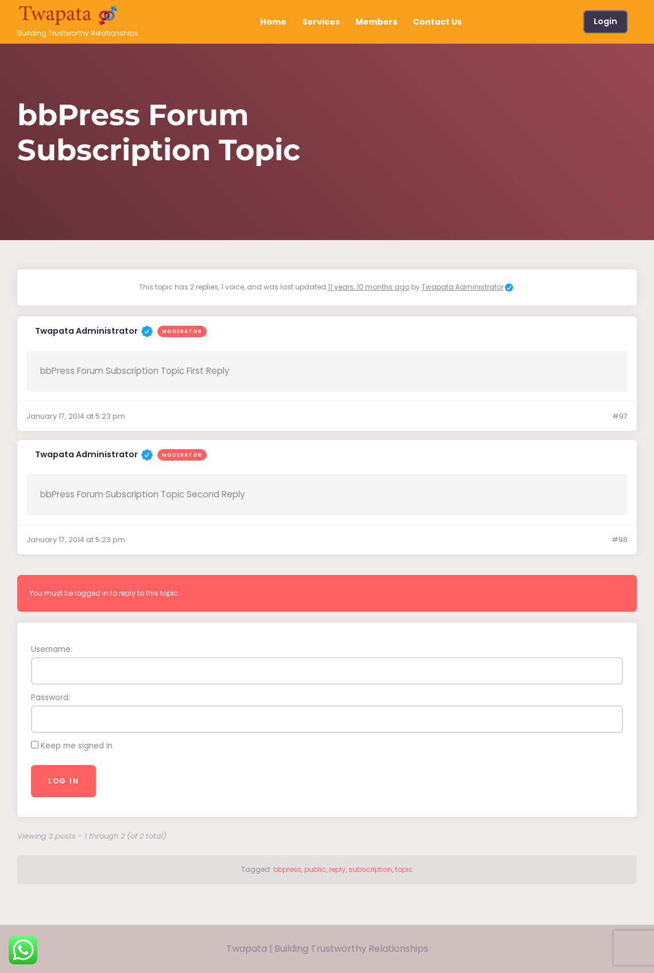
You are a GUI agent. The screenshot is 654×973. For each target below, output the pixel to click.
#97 (620, 416)
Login (605, 21)
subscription (370, 869)
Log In (63, 781)
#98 (620, 540)
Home (273, 22)
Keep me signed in (77, 745)
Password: (50, 697)
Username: (51, 649)
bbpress (287, 869)
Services (321, 22)
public (315, 869)
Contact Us (437, 22)
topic (404, 869)
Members (376, 22)
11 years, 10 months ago (368, 287)
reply (337, 869)
